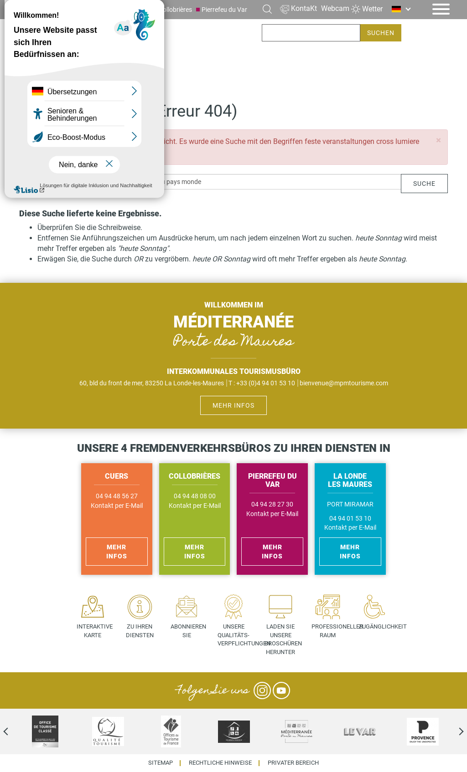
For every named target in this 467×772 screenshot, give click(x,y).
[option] (45, 731)
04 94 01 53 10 (350, 518)
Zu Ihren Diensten (140, 631)
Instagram (262, 690)
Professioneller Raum (330, 631)
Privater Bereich (293, 763)
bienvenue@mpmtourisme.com (344, 383)
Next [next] (453, 731)
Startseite (36, 79)
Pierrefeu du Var (224, 9)
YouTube (281, 690)
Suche (424, 183)
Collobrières (175, 9)
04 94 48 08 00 (195, 496)
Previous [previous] (13, 731)
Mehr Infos (233, 405)
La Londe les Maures (94, 9)
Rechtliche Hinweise (220, 763)
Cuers (141, 9)
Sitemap (160, 763)
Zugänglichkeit (377, 626)
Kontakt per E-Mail (117, 506)
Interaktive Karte (95, 631)
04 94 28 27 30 (272, 504)
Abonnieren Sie (188, 631)
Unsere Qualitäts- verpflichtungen (237, 635)
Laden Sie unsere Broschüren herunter (283, 639)
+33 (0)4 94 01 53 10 (265, 383)
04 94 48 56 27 (117, 496)
